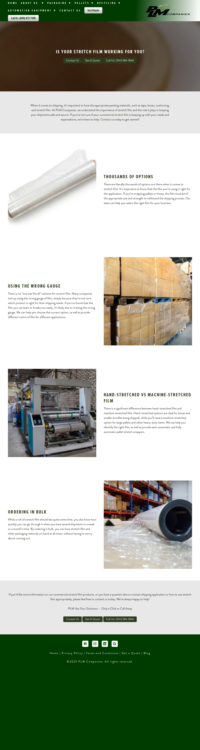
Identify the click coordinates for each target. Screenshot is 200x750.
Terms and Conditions (103, 653)
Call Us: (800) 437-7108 (23, 18)
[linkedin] (105, 644)
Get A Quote (93, 10)
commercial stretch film (114, 114)
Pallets (84, 3)
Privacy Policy (72, 653)
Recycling (109, 3)
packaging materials (27, 533)
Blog (147, 653)
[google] (115, 644)
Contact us (107, 119)
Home (13, 3)
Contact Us (70, 10)
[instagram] (95, 644)
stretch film (63, 293)
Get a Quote (131, 653)
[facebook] (85, 644)
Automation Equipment (32, 10)
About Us (32, 3)
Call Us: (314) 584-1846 (120, 60)
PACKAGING (59, 3)
